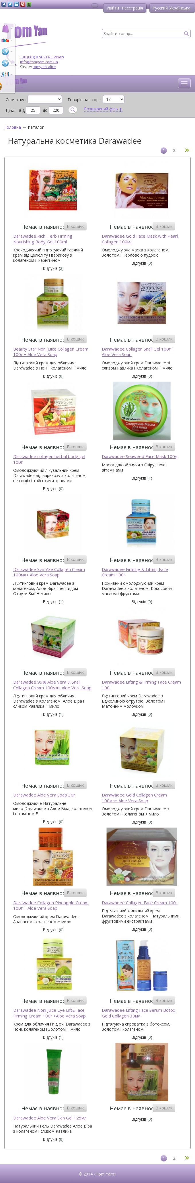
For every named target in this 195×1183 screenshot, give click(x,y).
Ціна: (10, 110)
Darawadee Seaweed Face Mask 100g (140, 456)
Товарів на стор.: (83, 99)
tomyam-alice (44, 66)
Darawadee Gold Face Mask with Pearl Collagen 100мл (140, 239)
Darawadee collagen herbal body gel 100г (49, 459)
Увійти (112, 8)
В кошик (75, 226)
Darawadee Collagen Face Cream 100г (140, 902)
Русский (160, 8)
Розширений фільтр (103, 108)
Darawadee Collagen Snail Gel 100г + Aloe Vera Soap (138, 351)
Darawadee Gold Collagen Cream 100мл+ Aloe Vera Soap (134, 797)
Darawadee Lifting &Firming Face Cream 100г (141, 684)
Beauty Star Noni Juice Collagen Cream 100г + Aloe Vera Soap (50, 351)
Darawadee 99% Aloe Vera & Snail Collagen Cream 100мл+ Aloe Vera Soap (52, 684)
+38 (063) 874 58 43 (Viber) (42, 56)
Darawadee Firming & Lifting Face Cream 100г (135, 572)
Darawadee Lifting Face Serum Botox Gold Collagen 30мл (138, 1013)
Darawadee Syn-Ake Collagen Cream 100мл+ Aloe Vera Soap (49, 572)
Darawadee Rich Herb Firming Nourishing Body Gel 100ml (42, 239)
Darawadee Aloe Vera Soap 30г (44, 795)
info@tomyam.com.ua (39, 61)
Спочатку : (16, 99)
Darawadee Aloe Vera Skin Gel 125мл (50, 1118)
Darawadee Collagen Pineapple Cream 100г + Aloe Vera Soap (51, 905)
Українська (179, 8)
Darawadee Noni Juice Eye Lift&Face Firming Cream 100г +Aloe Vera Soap (49, 1013)
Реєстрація (132, 8)
